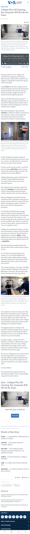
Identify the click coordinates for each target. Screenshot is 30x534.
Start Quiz (15, 415)
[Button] (26, 22)
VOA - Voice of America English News (14, 58)
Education (4, 7)
